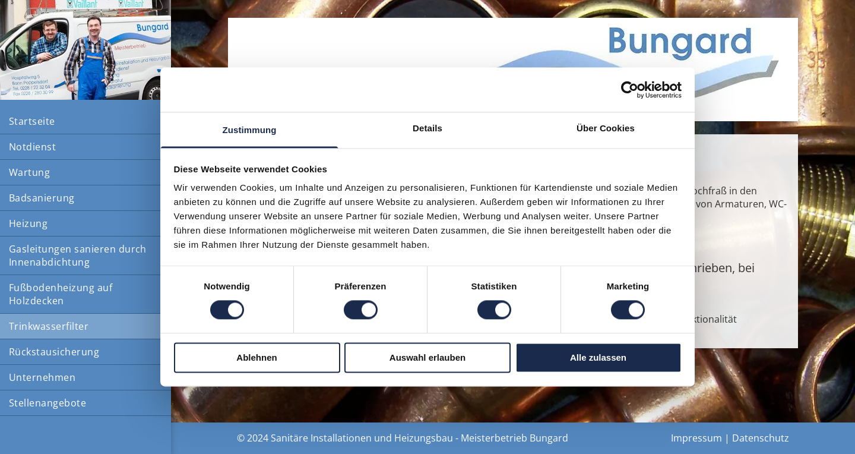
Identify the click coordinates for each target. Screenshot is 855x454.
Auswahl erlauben (428, 357)
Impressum (696, 437)
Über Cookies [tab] (606, 128)
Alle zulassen (598, 357)
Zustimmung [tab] (250, 130)
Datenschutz (760, 437)
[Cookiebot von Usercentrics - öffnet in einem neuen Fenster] (630, 90)
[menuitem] (85, 121)
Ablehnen (256, 357)
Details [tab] (427, 128)
